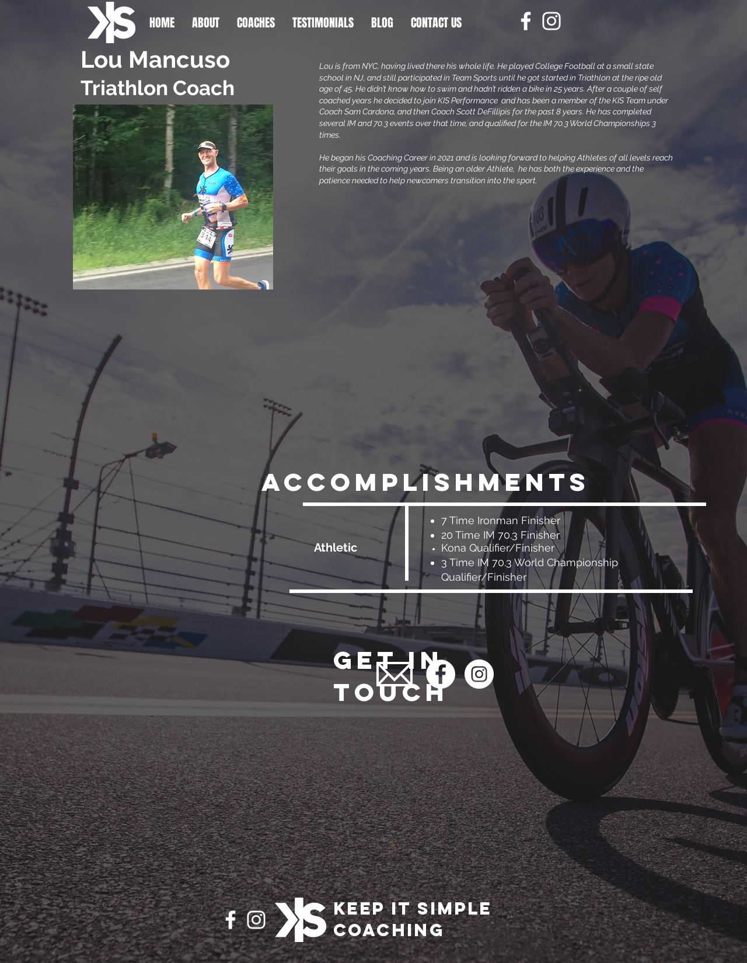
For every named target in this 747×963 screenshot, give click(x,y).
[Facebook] (526, 21)
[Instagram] (551, 21)
